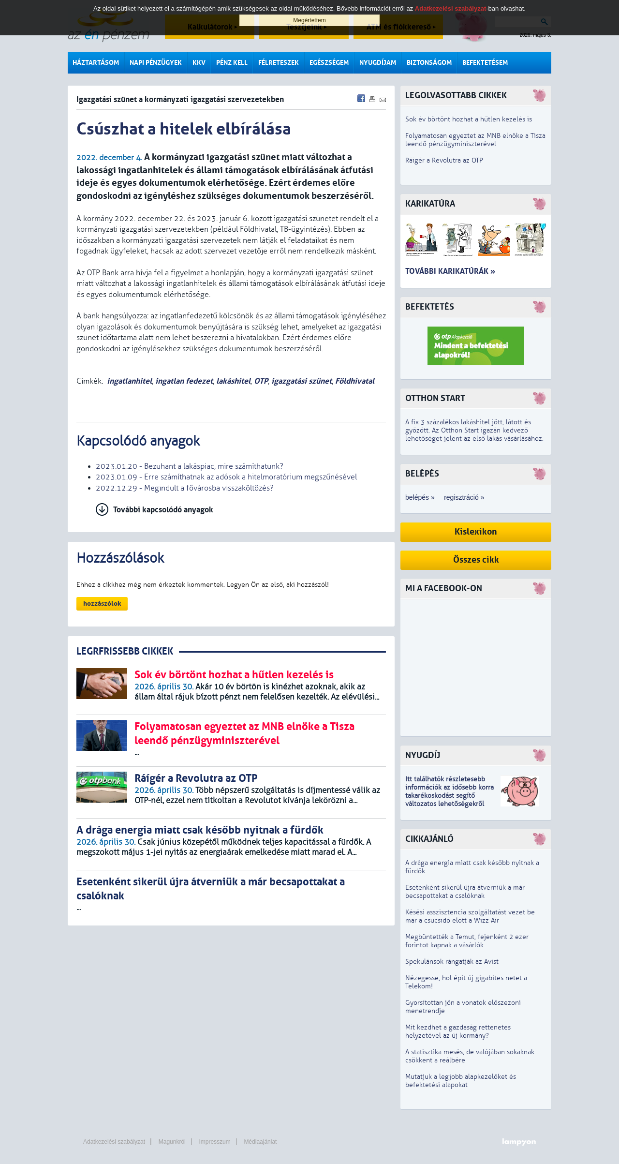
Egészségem (329, 63)
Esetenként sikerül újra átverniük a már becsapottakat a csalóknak (465, 891)
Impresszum (214, 1141)
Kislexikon (476, 532)
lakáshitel (233, 381)
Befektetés (429, 307)
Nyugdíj (422, 755)
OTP (261, 381)
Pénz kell (232, 63)
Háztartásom (96, 63)
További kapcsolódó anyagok (163, 509)
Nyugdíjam (377, 63)
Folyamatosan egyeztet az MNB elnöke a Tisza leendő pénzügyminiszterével (475, 140)
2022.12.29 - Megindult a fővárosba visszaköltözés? (185, 488)
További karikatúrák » (450, 271)
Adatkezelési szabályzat (114, 1141)
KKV (199, 63)
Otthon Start (435, 398)
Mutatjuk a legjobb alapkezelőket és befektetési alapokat (460, 1081)
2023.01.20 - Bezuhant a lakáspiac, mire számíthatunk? (189, 466)
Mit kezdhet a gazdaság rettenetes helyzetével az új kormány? (458, 1031)
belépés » (420, 497)
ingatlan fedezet (184, 381)
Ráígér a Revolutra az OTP (444, 160)
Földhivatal (354, 381)
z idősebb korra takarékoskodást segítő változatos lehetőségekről (449, 795)
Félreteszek (278, 63)
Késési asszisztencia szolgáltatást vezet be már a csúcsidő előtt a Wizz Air (470, 916)
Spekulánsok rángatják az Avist (452, 961)
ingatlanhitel (129, 381)
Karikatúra (430, 204)
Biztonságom (429, 63)
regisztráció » (464, 497)
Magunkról (172, 1141)
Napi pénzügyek (156, 63)
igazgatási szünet (301, 381)
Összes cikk (476, 560)
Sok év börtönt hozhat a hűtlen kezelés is (468, 119)
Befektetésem (485, 63)
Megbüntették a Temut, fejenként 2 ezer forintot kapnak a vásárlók (467, 941)
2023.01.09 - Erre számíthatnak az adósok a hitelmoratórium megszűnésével (226, 477)
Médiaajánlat (260, 1141)
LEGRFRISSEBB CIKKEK (124, 651)
